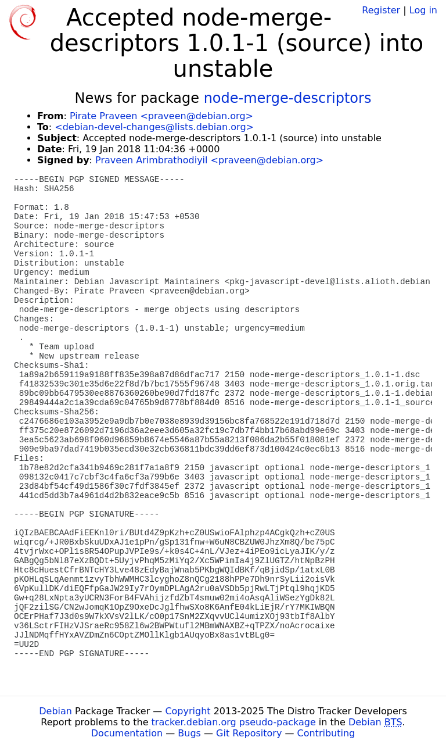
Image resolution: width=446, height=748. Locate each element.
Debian (55, 711)
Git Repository (249, 733)
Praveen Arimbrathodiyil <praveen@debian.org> (209, 160)
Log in (423, 10)
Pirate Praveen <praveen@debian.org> (161, 115)
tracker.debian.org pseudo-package (234, 722)
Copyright (187, 711)
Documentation (127, 733)
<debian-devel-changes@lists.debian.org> (154, 127)
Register (381, 10)
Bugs (189, 733)
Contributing (326, 733)
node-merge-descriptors (288, 98)
